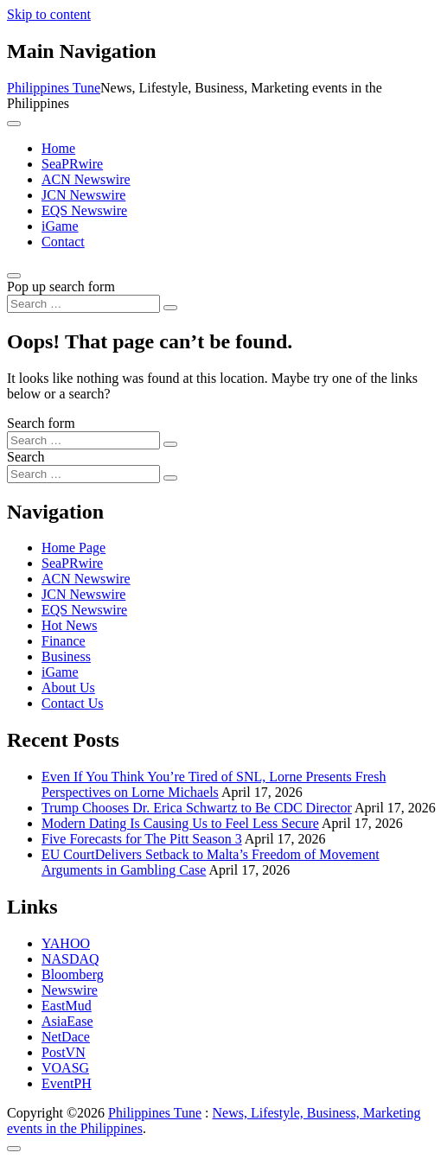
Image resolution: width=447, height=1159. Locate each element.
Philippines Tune (53, 87)
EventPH (67, 1083)
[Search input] (83, 304)
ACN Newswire (86, 179)
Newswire (70, 990)
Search (26, 456)
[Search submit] (170, 307)
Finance (64, 641)
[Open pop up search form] (14, 275)
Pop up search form (61, 286)
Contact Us (73, 703)
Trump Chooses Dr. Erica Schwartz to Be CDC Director (197, 807)
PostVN (64, 1052)
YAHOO (66, 943)
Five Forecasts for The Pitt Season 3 (142, 838)
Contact (63, 241)
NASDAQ (70, 959)
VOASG (65, 1067)
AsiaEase (67, 1021)
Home (58, 148)
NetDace (66, 1036)
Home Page (73, 547)
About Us (68, 687)
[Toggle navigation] (14, 123)
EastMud (67, 1005)
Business (66, 656)
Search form (41, 423)
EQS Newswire (84, 210)
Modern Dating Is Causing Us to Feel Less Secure (180, 823)
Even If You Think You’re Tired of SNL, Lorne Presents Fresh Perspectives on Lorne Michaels (214, 784)
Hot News (69, 625)
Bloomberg (73, 974)
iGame (60, 226)
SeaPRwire (72, 163)
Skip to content (49, 14)
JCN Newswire (83, 195)
